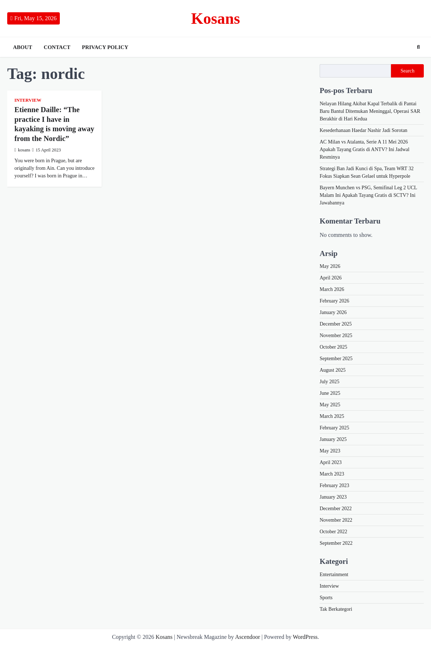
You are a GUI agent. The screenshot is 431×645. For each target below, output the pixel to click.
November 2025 (336, 335)
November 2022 (336, 520)
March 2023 (332, 474)
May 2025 (330, 404)
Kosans (215, 18)
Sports (326, 597)
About (22, 47)
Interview (27, 100)
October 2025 (333, 347)
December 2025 (336, 324)
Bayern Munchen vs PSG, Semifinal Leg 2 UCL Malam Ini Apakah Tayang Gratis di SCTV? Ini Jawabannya (368, 195)
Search (407, 71)
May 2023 (330, 451)
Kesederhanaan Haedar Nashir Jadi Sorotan (363, 130)
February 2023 (334, 485)
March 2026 (332, 289)
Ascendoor (247, 637)
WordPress (305, 637)
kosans (22, 150)
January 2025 (333, 439)
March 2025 (332, 416)
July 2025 (329, 381)
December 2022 (336, 508)
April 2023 (331, 462)
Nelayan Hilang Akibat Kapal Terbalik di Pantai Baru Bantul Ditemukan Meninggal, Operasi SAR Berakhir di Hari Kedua (370, 111)
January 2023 (333, 497)
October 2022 (333, 531)
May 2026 (330, 266)
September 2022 (336, 543)
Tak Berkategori (336, 609)
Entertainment (334, 574)
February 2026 (334, 301)
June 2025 (330, 393)
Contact (57, 47)
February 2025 (334, 427)
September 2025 (336, 358)
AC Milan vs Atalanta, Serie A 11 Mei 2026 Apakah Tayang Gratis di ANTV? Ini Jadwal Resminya (364, 149)
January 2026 (333, 312)
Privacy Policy (105, 47)
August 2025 (333, 370)
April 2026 (331, 277)
